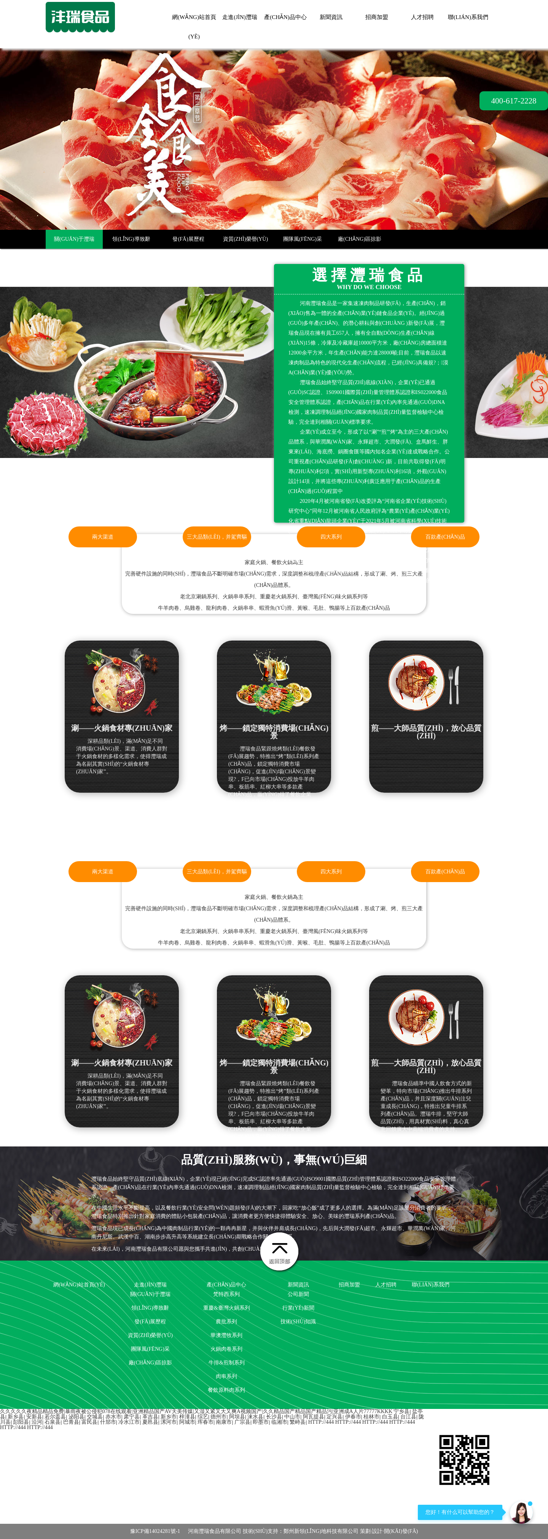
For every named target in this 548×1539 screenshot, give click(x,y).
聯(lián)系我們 (468, 17)
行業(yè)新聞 (298, 1308)
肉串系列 (226, 1376)
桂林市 (371, 1417)
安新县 (34, 1417)
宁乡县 (401, 1411)
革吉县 (150, 1417)
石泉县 (53, 1422)
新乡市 (169, 1417)
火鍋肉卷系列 (226, 1349)
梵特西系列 (226, 1294)
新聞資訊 (331, 17)
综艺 (203, 1417)
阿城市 (187, 1422)
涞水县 (255, 1417)
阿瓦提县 (313, 1417)
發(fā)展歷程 (188, 239)
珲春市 (205, 1422)
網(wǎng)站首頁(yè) (79, 1285)
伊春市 (353, 1417)
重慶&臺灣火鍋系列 (226, 1308)
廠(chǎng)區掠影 (359, 239)
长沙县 (274, 1417)
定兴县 (334, 1417)
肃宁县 (132, 1417)
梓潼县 (187, 1417)
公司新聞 (298, 1294)
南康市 (224, 1422)
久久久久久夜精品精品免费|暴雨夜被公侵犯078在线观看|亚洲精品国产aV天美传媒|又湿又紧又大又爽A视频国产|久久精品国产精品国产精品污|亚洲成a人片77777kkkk (196, 1411)
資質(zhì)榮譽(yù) (245, 239)
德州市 (218, 1417)
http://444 (321, 1422)
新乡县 (16, 1417)
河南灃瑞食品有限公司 (214, 1531)
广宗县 (242, 1422)
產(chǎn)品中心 (285, 17)
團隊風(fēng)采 (302, 239)
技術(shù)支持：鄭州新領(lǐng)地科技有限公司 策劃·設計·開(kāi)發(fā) (330, 1531)
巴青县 (71, 1422)
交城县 (95, 1417)
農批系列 (226, 1321)
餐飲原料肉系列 (226, 1390)
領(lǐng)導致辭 (131, 239)
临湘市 (279, 1422)
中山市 (292, 1417)
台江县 (408, 1417)
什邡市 (108, 1422)
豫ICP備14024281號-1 (155, 1531)
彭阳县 (21, 1422)
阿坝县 (237, 1417)
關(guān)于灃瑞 (74, 239)
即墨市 (261, 1422)
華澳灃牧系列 (226, 1335)
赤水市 (113, 1417)
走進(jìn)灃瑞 (239, 17)
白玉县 (390, 1417)
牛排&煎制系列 (227, 1363)
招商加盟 (376, 17)
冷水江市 (129, 1422)
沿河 (37, 1422)
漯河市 (169, 1422)
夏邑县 (150, 1422)
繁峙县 (298, 1422)
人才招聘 (422, 17)
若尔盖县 (55, 1417)
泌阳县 (76, 1417)
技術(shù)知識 (298, 1321)
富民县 (89, 1422)
